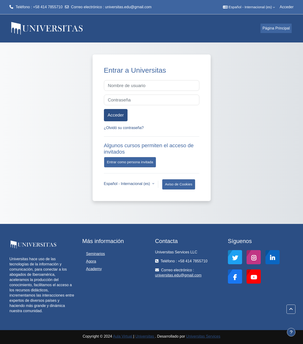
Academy (94, 269)
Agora (91, 261)
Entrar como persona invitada (130, 162)
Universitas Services (203, 336)
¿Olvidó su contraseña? (124, 128)
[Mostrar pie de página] (291, 332)
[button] (249, 7)
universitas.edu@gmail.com (128, 7)
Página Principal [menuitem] (276, 28)
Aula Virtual (123, 336)
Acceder (287, 7)
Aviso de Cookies (178, 184)
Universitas (145, 336)
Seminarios (95, 254)
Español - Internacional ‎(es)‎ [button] (127, 184)
